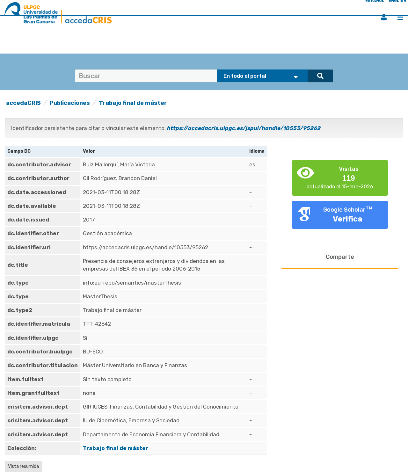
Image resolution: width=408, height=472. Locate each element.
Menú (400, 17)
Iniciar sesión (384, 17)
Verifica (347, 218)
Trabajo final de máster (133, 102)
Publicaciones (70, 102)
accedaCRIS (23, 102)
